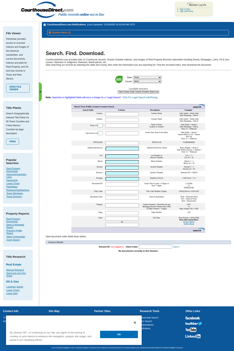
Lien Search (146, 321)
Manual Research (15, 270)
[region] (74, 330)
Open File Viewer (15, 88)
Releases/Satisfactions (17, 190)
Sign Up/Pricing (186, 11)
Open (12, 141)
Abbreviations (147, 325)
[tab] (138, 33)
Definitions (145, 328)
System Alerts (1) (61, 32)
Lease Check (13, 183)
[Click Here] (189, 223)
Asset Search (13, 240)
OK (119, 334)
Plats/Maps (12, 186)
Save (175, 245)
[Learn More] (188, 220)
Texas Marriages (14, 193)
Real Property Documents (13, 170)
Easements (12, 180)
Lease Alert (12, 293)
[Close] (135, 322)
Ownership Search (149, 317)
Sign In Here (185, 9)
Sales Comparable (15, 236)
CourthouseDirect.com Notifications (91, 24)
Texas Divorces (14, 196)
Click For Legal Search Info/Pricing (140, 96)
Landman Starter (14, 287)
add (96, 124)
